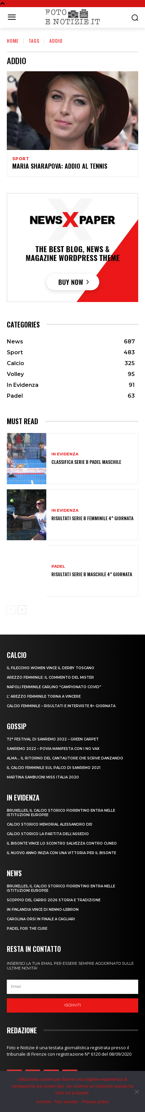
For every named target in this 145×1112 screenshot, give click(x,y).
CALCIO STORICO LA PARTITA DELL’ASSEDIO (48, 834)
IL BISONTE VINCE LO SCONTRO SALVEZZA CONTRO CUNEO (62, 843)
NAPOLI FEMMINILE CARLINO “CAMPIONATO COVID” (54, 687)
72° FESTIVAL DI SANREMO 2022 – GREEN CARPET (53, 739)
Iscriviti (72, 1005)
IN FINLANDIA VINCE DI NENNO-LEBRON (43, 909)
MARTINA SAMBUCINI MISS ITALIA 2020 (43, 777)
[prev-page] (11, 609)
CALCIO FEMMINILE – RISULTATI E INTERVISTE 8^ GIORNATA (61, 706)
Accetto (43, 1101)
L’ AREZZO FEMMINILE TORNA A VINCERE (44, 696)
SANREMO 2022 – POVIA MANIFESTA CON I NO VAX (53, 749)
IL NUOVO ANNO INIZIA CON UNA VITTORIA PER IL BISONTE (61, 853)
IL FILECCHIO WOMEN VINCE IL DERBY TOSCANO (50, 668)
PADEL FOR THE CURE (27, 928)
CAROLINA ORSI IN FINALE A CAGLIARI (41, 919)
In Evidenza (64, 454)
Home (13, 40)
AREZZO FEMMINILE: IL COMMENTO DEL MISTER (50, 677)
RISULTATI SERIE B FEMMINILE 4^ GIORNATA (92, 518)
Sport (20, 159)
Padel (58, 566)
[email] (72, 987)
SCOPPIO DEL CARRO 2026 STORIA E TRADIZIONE (53, 900)
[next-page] (22, 609)
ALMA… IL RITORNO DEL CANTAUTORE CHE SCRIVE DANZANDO (65, 758)
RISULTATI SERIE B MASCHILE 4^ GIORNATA (91, 574)
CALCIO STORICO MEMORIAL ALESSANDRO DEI (49, 824)
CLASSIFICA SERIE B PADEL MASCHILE (86, 461)
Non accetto (66, 1101)
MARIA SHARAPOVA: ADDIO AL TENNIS (59, 166)
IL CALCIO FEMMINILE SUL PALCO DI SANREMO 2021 (53, 768)
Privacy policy (95, 1101)
